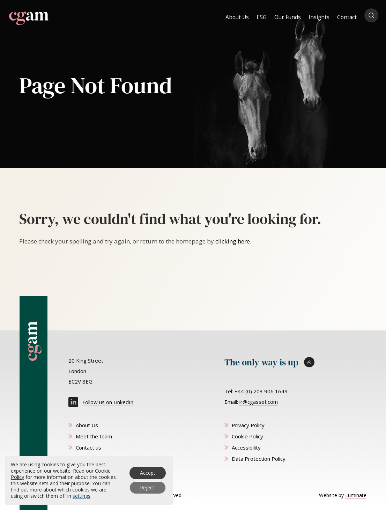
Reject (147, 487)
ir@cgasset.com (258, 401)
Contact (347, 15)
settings (81, 496)
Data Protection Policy (258, 458)
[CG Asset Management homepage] (29, 16)
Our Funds (287, 15)
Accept (147, 472)
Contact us (88, 447)
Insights (319, 15)
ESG (262, 15)
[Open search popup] (371, 15)
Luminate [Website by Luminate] (355, 495)
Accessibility (246, 447)
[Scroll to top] (295, 362)
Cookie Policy (247, 436)
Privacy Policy (248, 425)
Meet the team (94, 436)
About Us (237, 15)
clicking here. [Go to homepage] (233, 241)
